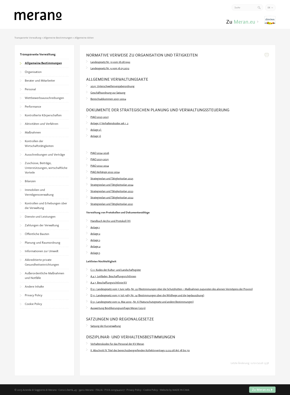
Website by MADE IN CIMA (174, 389)
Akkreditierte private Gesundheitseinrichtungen (42, 262)
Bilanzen (30, 181)
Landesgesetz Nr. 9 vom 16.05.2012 (109, 68)
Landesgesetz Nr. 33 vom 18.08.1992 (110, 62)
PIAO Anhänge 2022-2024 (105, 172)
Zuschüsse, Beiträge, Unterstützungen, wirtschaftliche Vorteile (46, 167)
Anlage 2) (96, 129)
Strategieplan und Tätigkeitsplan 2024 (111, 184)
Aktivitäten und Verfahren (41, 124)
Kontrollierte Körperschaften (43, 115)
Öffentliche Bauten (37, 234)
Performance (33, 106)
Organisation (33, 72)
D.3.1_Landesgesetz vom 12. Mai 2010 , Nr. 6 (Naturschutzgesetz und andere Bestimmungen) (142, 301)
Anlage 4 (95, 246)
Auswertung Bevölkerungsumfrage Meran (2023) (118, 308)
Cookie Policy (33, 304)
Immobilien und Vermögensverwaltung (39, 192)
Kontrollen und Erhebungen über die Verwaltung (46, 205)
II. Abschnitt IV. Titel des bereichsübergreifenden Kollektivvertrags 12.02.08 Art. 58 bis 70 (140, 350)
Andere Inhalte (34, 286)
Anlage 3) (95, 136)
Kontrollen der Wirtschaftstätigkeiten (39, 143)
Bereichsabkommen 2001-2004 (108, 99)
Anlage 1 (95, 227)
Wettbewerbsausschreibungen (44, 98)
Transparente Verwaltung (27, 37)
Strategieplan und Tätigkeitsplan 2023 (111, 191)
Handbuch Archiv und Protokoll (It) (110, 221)
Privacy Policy (33, 295)
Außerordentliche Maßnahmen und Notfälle (44, 275)
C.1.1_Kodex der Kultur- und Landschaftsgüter (115, 270)
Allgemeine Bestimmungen (57, 37)
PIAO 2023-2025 (99, 159)
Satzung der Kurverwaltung (105, 326)
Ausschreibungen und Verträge (45, 154)
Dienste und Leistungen (40, 216)
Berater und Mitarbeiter (40, 80)
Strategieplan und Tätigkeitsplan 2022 (111, 197)
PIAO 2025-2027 (99, 117)
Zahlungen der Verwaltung (42, 225)
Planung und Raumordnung (42, 242)
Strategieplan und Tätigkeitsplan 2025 (111, 178)
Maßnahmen (33, 132)
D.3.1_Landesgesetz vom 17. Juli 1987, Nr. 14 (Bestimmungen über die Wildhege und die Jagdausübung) (147, 295)
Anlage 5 (95, 253)
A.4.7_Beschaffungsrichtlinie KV (108, 282)
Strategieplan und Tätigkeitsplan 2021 (111, 204)
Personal (30, 89)
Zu (270, 20)
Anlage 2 (95, 233)
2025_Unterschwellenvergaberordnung (112, 86)
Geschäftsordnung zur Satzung (107, 92)
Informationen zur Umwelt (41, 251)
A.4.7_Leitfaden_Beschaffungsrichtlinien (113, 276)
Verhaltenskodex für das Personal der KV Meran (117, 344)
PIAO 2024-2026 (99, 153)
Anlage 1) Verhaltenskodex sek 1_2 (109, 123)
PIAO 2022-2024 (99, 165)
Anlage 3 (95, 240)
